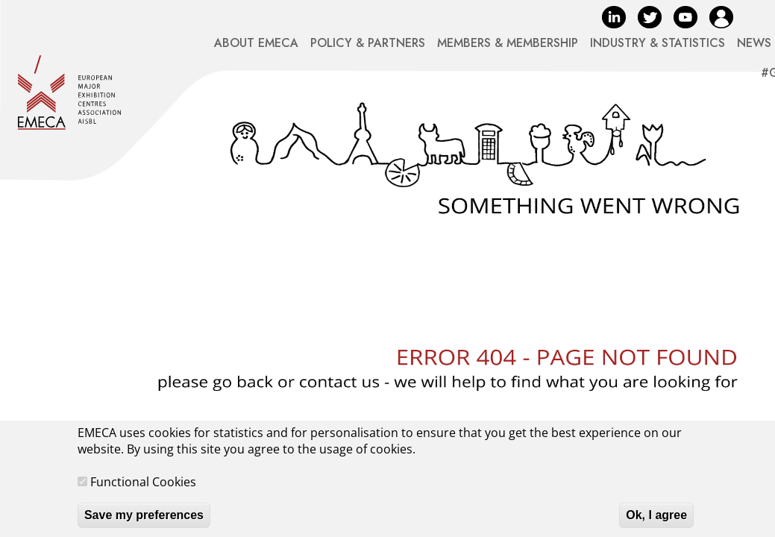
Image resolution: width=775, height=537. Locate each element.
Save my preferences (144, 522)
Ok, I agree (656, 522)
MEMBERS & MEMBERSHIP (507, 42)
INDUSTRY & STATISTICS (657, 42)
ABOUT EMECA (256, 42)
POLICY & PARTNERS (367, 42)
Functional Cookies (143, 489)
